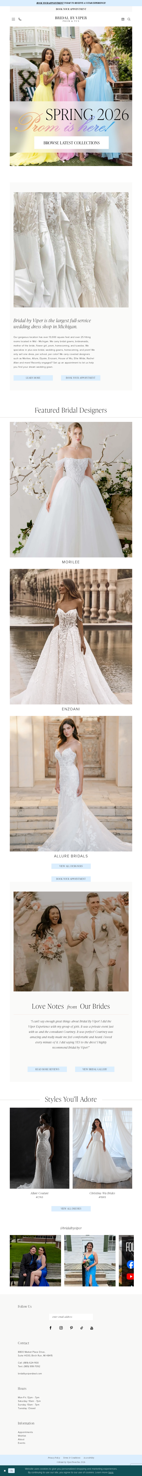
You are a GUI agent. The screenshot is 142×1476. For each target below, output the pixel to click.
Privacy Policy (54, 1457)
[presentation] (39, 1153)
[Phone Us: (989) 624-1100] (20, 19)
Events (21, 1443)
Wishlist (22, 1436)
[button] (13, 19)
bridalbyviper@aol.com (30, 1373)
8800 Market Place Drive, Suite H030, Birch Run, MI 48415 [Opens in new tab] (35, 1353)
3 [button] (69, 162)
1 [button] (59, 162)
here (110, 1472)
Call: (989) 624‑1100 (28, 1363)
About (21, 1439)
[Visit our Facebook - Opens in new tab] (50, 1328)
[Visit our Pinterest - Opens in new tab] (71, 1328)
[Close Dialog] (5, 1471)
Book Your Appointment (80, 377)
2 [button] (64, 162)
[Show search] (129, 19)
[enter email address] (71, 1317)
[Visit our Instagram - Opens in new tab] (61, 1328)
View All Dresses (71, 1208)
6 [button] (83, 162)
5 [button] (78, 162)
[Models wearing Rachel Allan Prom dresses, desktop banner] (71, 96)
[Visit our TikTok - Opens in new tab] (81, 1328)
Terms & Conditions (71, 1457)
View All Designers (71, 866)
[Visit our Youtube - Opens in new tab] (91, 1328)
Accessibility (89, 1457)
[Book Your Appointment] (71, 9)
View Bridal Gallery (95, 1069)
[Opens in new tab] (35, 1260)
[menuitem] (13, 19)
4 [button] (73, 162)
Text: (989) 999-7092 (29, 1366)
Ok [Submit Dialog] (11, 1470)
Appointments (25, 1432)
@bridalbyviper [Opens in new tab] (71, 1228)
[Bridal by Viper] (71, 19)
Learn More (33, 377)
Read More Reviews (47, 1069)
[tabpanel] (71, 96)
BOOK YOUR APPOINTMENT (50, 3)
